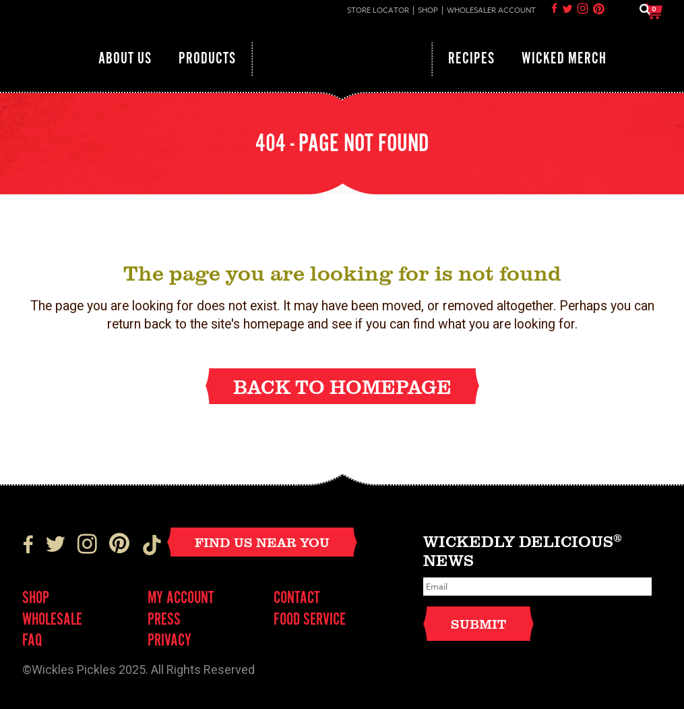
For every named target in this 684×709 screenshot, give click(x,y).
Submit (478, 624)
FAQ (32, 641)
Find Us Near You (262, 542)
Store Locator (378, 11)
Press (164, 620)
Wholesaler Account (491, 11)
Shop (428, 11)
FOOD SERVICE (310, 620)
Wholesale (52, 620)
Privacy (169, 641)
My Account (181, 598)
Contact (297, 598)
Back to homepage (342, 386)
